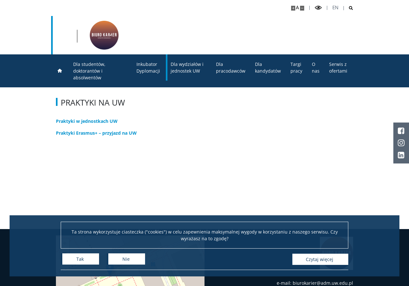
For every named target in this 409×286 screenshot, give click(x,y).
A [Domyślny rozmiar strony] (297, 7)
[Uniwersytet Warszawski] (99, 35)
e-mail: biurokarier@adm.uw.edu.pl (315, 283)
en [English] (335, 7)
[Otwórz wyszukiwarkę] (348, 8)
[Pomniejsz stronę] (302, 8)
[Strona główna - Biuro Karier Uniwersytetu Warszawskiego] (174, 35)
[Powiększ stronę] (293, 8)
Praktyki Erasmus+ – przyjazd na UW (96, 133)
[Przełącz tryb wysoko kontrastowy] (318, 8)
